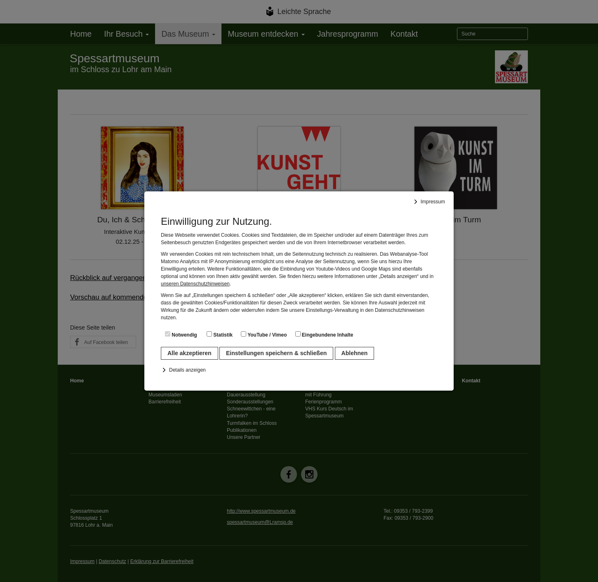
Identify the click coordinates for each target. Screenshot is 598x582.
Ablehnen (354, 353)
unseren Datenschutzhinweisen (195, 284)
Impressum (433, 202)
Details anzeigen (187, 370)
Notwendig (181, 334)
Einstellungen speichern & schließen (276, 353)
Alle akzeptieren (189, 353)
